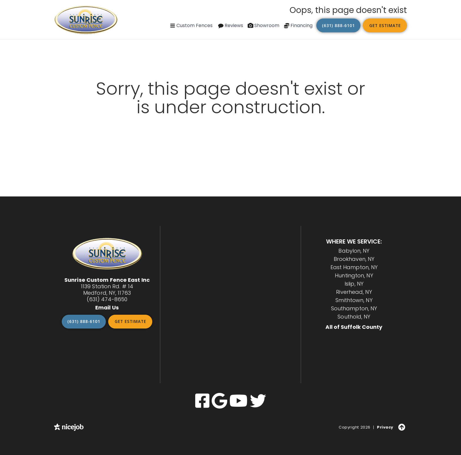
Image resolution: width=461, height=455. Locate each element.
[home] (86, 19)
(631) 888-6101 (338, 25)
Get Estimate (385, 25)
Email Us (107, 307)
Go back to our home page (230, 122)
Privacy (385, 426)
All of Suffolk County (353, 327)
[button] (191, 26)
